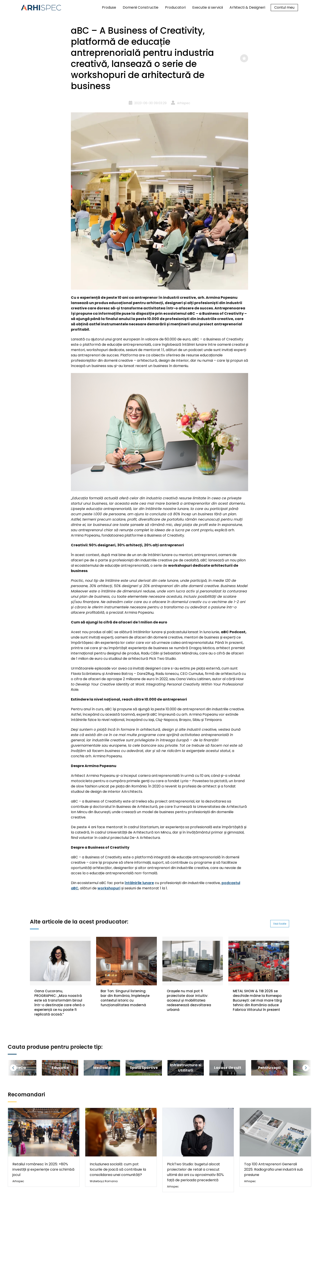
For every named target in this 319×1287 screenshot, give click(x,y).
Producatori (175, 7)
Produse (109, 7)
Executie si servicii (207, 7)
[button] (19, 1068)
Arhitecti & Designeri (247, 7)
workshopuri (108, 888)
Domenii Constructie (140, 7)
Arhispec (183, 103)
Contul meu (284, 7)
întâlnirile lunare (139, 882)
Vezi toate (279, 924)
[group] (60, 1068)
